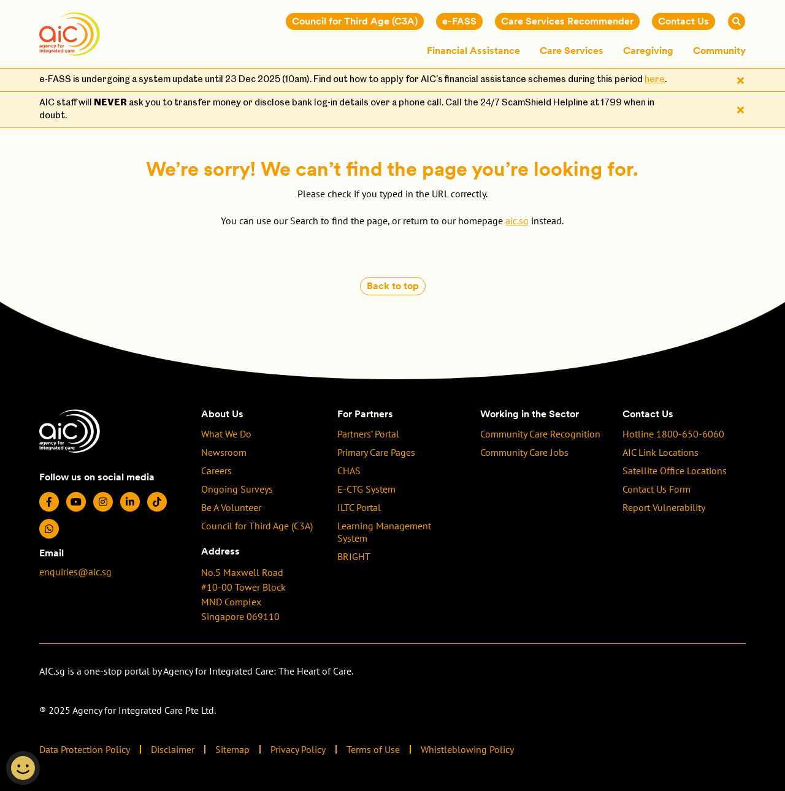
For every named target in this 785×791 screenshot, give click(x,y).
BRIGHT (353, 556)
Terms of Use (373, 749)
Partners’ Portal (368, 434)
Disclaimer (172, 749)
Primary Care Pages (376, 452)
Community (719, 51)
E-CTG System (366, 489)
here (655, 79)
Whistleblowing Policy (467, 749)
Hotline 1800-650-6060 (673, 434)
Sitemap (232, 749)
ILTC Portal (359, 507)
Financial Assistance (473, 51)
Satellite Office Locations (674, 470)
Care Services (571, 51)
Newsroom (224, 452)
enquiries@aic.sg (75, 572)
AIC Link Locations (660, 452)
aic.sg (517, 220)
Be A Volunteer (231, 507)
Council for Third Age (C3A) (257, 526)
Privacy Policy (298, 749)
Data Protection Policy (84, 749)
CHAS (349, 470)
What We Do (226, 434)
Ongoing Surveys (237, 489)
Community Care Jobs (524, 452)
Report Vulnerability (663, 507)
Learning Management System (384, 532)
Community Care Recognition (540, 434)
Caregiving (648, 51)
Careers (216, 470)
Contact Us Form (656, 489)
